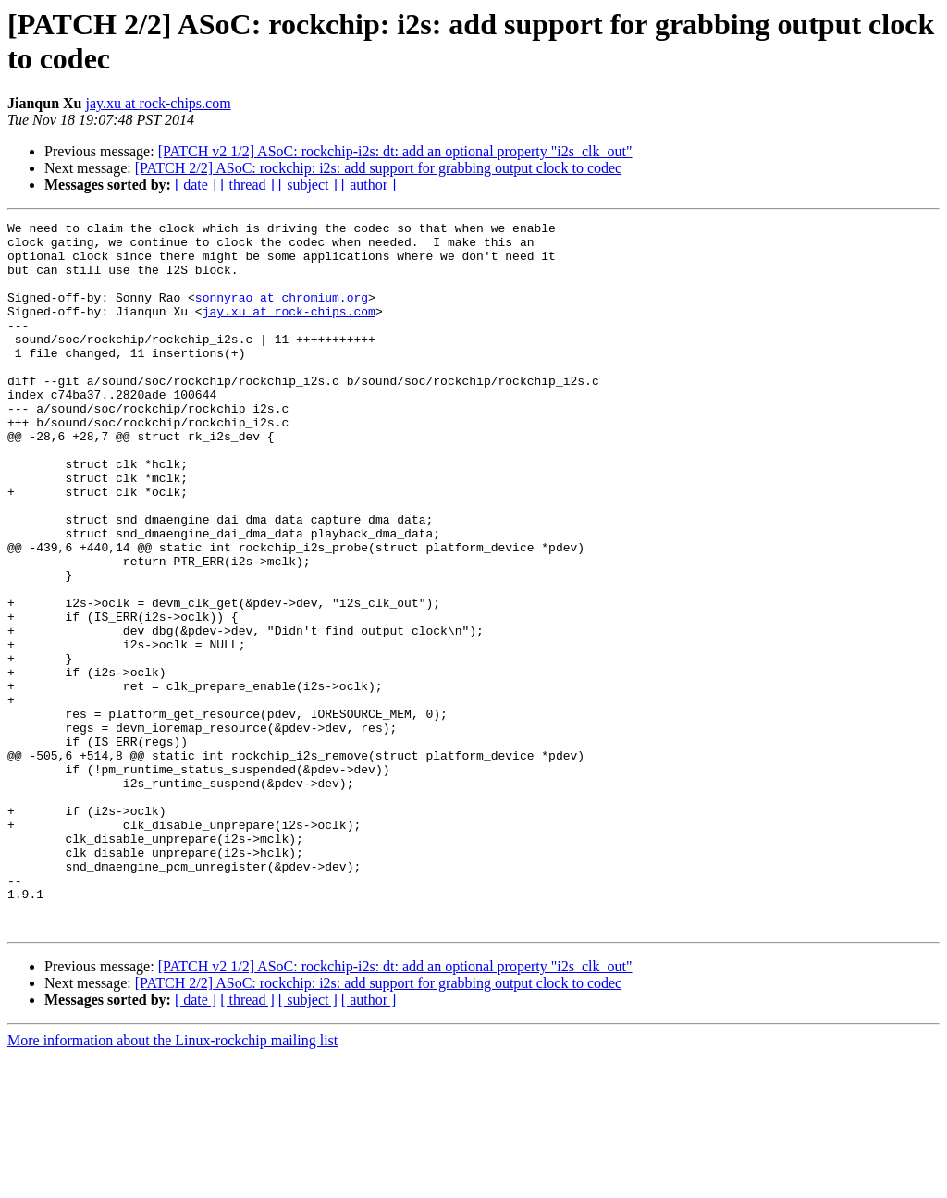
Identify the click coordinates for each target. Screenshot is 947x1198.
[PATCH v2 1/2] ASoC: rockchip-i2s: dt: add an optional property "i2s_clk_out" (395, 151)
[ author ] (369, 184)
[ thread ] (247, 184)
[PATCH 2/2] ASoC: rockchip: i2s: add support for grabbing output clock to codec (378, 168)
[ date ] (195, 184)
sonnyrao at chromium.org (281, 313)
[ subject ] (308, 184)
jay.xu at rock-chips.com (158, 103)
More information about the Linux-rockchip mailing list (172, 1182)
